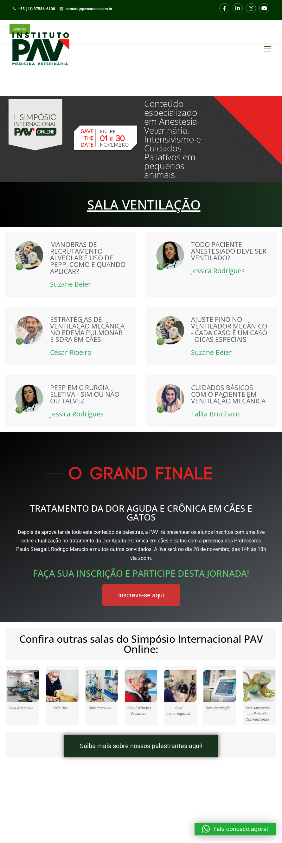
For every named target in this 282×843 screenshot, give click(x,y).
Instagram (251, 8)
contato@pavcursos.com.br (89, 9)
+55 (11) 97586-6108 (36, 9)
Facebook (224, 8)
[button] (235, 829)
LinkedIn (238, 8)
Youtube (264, 8)
